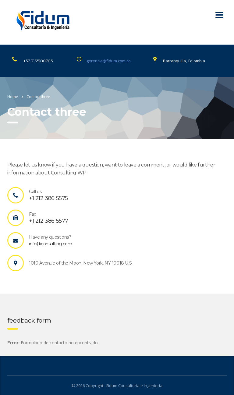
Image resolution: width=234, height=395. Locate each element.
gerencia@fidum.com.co (109, 61)
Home (12, 96)
